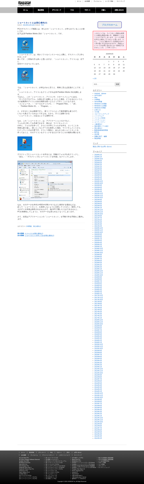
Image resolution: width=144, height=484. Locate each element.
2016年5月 (98, 334)
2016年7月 (98, 330)
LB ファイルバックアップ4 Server (55, 467)
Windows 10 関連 (100, 104)
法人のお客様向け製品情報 (105, 459)
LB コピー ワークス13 (52, 457)
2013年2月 (98, 413)
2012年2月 (98, 438)
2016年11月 (98, 322)
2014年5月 (98, 383)
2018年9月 (98, 277)
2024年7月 (98, 171)
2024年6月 (98, 173)
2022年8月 (98, 201)
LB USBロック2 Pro (77, 457)
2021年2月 (98, 226)
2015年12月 (98, 344)
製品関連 (97, 138)
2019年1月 (98, 269)
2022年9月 (98, 199)
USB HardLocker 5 (77, 475)
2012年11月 (98, 420)
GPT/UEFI (98, 95)
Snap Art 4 (75, 472)
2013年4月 (98, 409)
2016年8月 (98, 328)
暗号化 (96, 132)
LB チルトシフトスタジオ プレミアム (56, 461)
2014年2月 (98, 389)
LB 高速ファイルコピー (52, 459)
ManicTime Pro (76, 459)
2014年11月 (98, 371)
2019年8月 (98, 257)
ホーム (79, 1)
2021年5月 (98, 220)
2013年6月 (98, 405)
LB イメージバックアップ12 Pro (28, 477)
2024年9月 (98, 169)
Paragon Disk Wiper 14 (78, 469)
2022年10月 (98, 197)
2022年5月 (98, 206)
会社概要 (87, 1)
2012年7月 (98, 428)
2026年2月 (98, 155)
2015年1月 (98, 367)
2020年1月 (98, 246)
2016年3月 (98, 338)
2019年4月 (98, 265)
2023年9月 (98, 185)
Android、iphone (100, 93)
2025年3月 (98, 167)
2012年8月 (98, 426)
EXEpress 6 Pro (23, 470)
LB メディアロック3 (51, 475)
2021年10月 (98, 214)
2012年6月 (98, 430)
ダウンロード (56, 10)
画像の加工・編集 (100, 136)
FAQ (72, 10)
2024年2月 (98, 179)
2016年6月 (98, 332)
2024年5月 (98, 175)
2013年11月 (98, 395)
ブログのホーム (110, 25)
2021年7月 (98, 218)
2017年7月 (98, 305)
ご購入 (103, 10)
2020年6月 (98, 240)
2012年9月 (98, 424)
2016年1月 (98, 342)
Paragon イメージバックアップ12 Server (83, 462)
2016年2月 (98, 340)
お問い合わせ (119, 10)
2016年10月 (98, 324)
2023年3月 (98, 191)
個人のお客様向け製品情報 (105, 457)
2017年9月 (98, 301)
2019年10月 (98, 252)
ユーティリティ (99, 122)
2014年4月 (98, 385)
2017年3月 (98, 314)
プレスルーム (97, 1)
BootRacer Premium (24, 462)
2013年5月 (98, 407)
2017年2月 (98, 316)
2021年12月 (98, 210)
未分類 (96, 134)
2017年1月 (98, 318)
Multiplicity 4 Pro (76, 461)
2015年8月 (98, 352)
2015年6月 (98, 356)
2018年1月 (98, 293)
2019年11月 (98, 250)
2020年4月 (98, 242)
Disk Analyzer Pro (24, 466)
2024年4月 (98, 177)
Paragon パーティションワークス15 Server (84, 467)
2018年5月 (98, 285)
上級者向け (98, 124)
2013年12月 (98, 393)
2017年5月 (98, 310)
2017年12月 (98, 295)
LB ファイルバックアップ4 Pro (54, 469)
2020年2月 (98, 244)
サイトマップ (121, 1)
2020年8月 (98, 236)
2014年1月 (98, 391)
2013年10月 (98, 397)
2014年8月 (98, 377)
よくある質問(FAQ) (103, 461)
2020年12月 (98, 228)
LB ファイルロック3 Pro (52, 472)
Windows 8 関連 (100, 108)
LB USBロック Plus (51, 478)
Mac (95, 97)
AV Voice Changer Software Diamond (29, 459)
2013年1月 (98, 416)
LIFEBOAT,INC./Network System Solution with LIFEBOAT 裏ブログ (24, 3)
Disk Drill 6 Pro (23, 464)
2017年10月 (98, 299)
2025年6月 (98, 163)
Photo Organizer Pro (77, 470)
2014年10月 (98, 373)
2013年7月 (98, 403)
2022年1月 (98, 208)
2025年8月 (98, 161)
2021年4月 (98, 222)
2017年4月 (98, 312)
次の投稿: (35, 235)
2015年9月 (98, 350)
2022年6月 (98, 203)
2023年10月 (98, 183)
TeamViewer (75, 473)
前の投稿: (30, 233)
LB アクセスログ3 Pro (25, 475)
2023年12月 (98, 181)
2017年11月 (98, 297)
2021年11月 (98, 212)
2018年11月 (98, 273)
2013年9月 (98, 399)
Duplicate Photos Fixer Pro (26, 469)
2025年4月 (98, 165)
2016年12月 (98, 320)
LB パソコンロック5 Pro (52, 464)
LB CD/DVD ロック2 (51, 477)
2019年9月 (98, 255)
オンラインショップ (104, 467)
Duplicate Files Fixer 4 (25, 467)
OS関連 (29, 226)
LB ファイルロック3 (51, 470)
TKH (42, 25)
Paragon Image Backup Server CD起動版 (83, 466)
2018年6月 (98, 283)
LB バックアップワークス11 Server (55, 466)
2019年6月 (98, 261)
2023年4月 (98, 189)
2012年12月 (98, 418)
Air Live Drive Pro (24, 457)
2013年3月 (98, 411)
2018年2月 (98, 291)
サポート (88, 10)
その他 (96, 112)
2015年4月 (98, 360)
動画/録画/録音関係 (101, 130)
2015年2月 (98, 365)
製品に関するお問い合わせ (102, 146)
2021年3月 (98, 224)
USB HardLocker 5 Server (79, 477)
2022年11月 (98, 195)
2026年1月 (98, 157)
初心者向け (37, 226)
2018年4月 (98, 287)
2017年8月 (98, 303)
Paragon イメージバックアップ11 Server (83, 464)
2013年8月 (98, 401)
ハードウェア (99, 116)
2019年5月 (98, 263)
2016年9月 (98, 326)
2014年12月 (98, 369)
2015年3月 (98, 363)
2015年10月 (98, 348)
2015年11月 (98, 346)
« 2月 (95, 78)
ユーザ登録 (101, 464)
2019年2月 (98, 267)
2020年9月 (98, 234)
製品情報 (41, 10)
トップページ (25, 10)
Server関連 (98, 101)
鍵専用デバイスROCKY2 (79, 478)
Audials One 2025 (24, 461)
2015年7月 (98, 354)
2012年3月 (98, 436)
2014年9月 (98, 375)
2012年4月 (98, 434)
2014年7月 (98, 379)
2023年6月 (98, 187)
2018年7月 (98, 281)
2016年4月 (98, 336)
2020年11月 (98, 230)
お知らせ (97, 110)
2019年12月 (98, 248)
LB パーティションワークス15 (54, 462)
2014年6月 (98, 381)
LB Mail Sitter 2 (23, 473)
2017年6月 (98, 308)
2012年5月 (98, 432)
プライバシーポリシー (48, 455)
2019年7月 (98, 259)
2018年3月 (98, 289)
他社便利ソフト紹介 (101, 126)
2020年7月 (98, 238)
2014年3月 (98, 387)
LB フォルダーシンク (51, 473)
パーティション (99, 120)
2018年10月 (98, 275)
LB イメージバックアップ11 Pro (28, 478)
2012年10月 (98, 422)
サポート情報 (102, 462)
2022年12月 (98, 193)
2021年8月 (98, 216)
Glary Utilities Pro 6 (24, 472)
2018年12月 (98, 271)
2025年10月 (98, 159)
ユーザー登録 (109, 1)
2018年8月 (98, 279)
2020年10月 (98, 232)
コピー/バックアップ (101, 114)
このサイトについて (64, 455)
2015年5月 (98, 358)
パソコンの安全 (99, 118)
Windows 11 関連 (100, 106)
